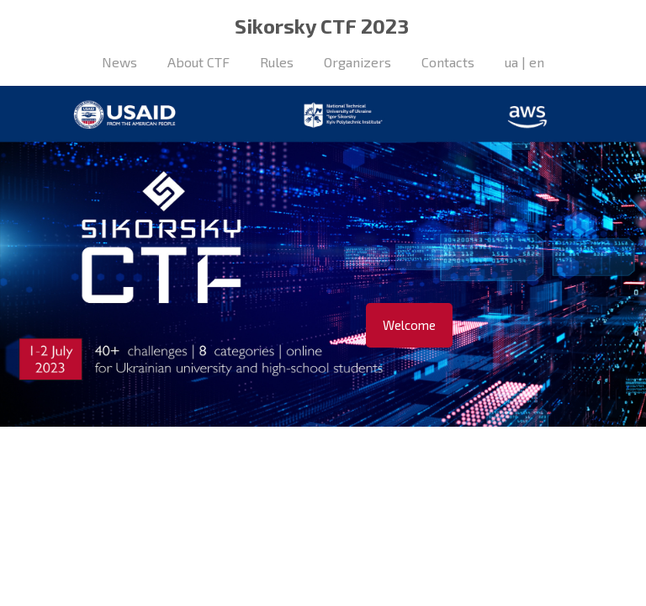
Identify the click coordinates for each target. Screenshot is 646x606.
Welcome (409, 324)
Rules (277, 62)
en (536, 62)
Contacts (447, 62)
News (119, 62)
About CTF (198, 62)
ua (511, 62)
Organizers (357, 62)
